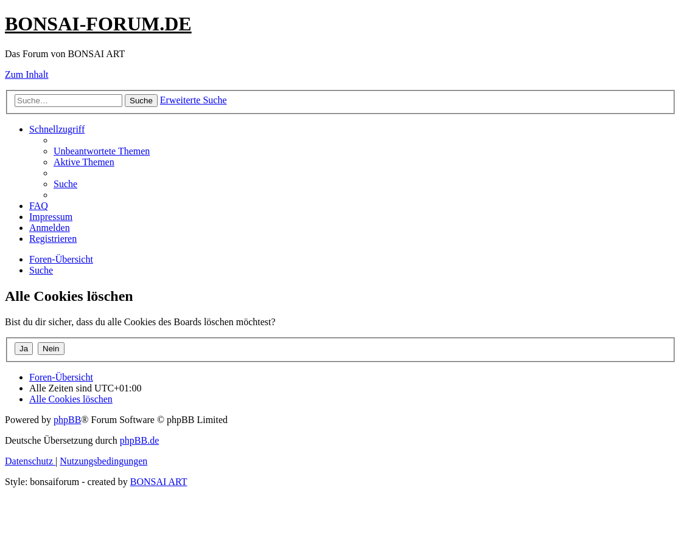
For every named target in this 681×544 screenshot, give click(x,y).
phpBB (67, 420)
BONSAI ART (158, 482)
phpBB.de (139, 440)
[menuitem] (102, 151)
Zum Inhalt (27, 74)
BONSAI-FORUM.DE (98, 24)
